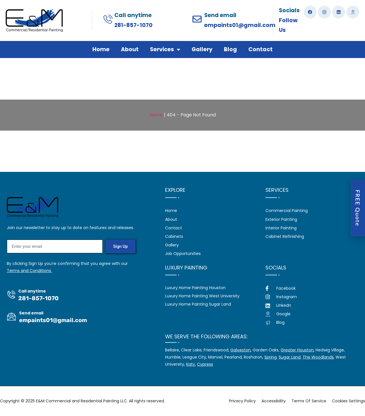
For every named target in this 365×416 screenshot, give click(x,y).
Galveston (240, 350)
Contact (260, 49)
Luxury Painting (186, 267)
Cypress (205, 364)
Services (165, 49)
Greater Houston (297, 350)
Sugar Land (290, 357)
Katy (190, 364)
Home (101, 49)
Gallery (202, 49)
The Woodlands (318, 357)
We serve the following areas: (206, 336)
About (130, 49)
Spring (270, 357)
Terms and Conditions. (29, 270)
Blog (230, 49)
